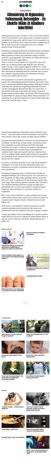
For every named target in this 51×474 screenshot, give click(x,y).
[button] (2, 1)
